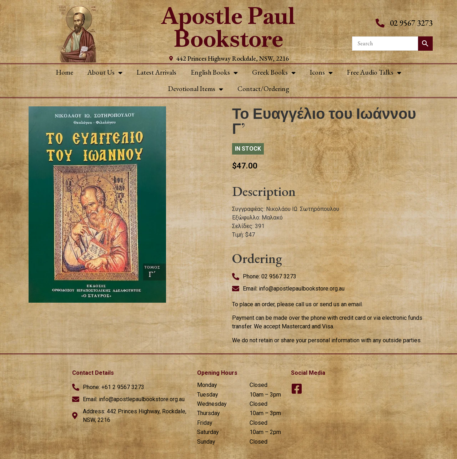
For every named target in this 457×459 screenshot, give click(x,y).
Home (64, 72)
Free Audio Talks (374, 73)
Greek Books (274, 73)
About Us (104, 73)
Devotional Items (195, 89)
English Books (214, 73)
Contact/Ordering (263, 88)
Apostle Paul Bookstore (228, 27)
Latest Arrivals (156, 72)
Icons (321, 73)
